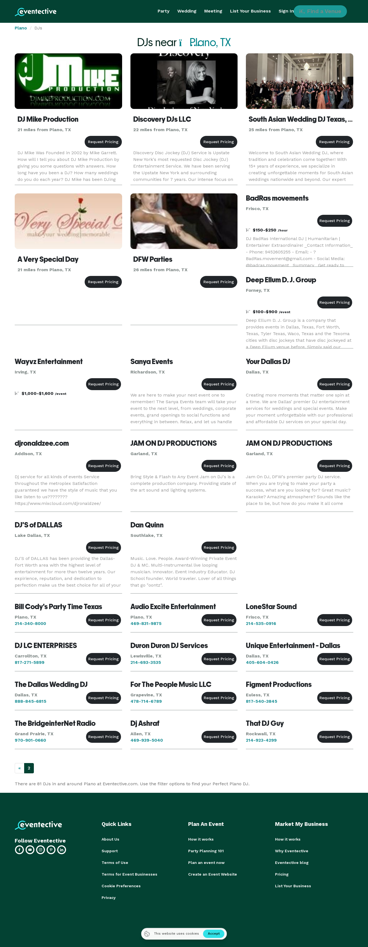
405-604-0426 (262, 662)
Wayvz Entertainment (49, 361)
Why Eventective (291, 851)
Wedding (186, 11)
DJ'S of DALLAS (38, 525)
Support (110, 851)
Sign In (286, 11)
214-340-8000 (30, 623)
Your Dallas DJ (268, 361)
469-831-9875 (146, 623)
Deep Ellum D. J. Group (281, 280)
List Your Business (250, 11)
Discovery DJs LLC (162, 119)
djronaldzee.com (42, 443)
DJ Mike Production (48, 119)
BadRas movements (277, 198)
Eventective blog (292, 862)
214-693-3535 (145, 662)
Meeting (213, 11)
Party (164, 11)
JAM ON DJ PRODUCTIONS (173, 443)
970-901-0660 (30, 740)
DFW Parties (152, 259)
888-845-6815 (30, 701)
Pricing (282, 874)
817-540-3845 (261, 701)
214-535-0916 (261, 623)
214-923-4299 (261, 740)
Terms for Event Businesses (129, 874)
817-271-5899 (29, 662)
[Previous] (19, 768)
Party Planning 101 (206, 851)
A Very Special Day (48, 259)
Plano (21, 28)
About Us (110, 839)
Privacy (109, 897)
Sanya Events (151, 361)
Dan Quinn (147, 525)
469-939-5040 (146, 740)
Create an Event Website (212, 874)
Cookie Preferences (121, 886)
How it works (201, 839)
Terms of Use (115, 862)
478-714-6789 (146, 701)
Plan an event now (206, 862)
